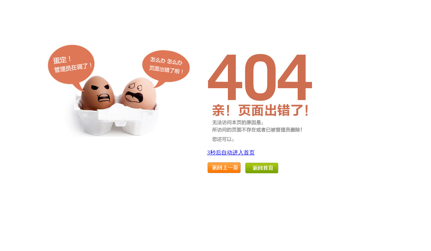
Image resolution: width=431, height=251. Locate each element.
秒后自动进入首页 (231, 152)
